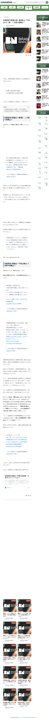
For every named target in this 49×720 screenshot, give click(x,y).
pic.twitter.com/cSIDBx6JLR (14, 343)
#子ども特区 (11, 442)
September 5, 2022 (11, 311)
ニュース (6, 16)
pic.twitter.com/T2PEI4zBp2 (14, 446)
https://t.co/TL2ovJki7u (12, 341)
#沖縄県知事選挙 (17, 334)
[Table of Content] (28, 107)
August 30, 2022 (10, 351)
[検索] (47, 2)
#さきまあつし (19, 336)
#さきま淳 (12, 336)
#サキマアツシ (12, 339)
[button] (26, 55)
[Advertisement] (17, 68)
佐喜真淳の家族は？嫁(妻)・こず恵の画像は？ (16, 109)
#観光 (25, 442)
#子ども (17, 442)
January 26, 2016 (11, 176)
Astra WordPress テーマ (33, 717)
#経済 (22, 442)
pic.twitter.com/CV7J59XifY (13, 303)
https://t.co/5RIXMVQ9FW (13, 169)
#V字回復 (9, 444)
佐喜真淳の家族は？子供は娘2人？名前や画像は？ (17, 111)
